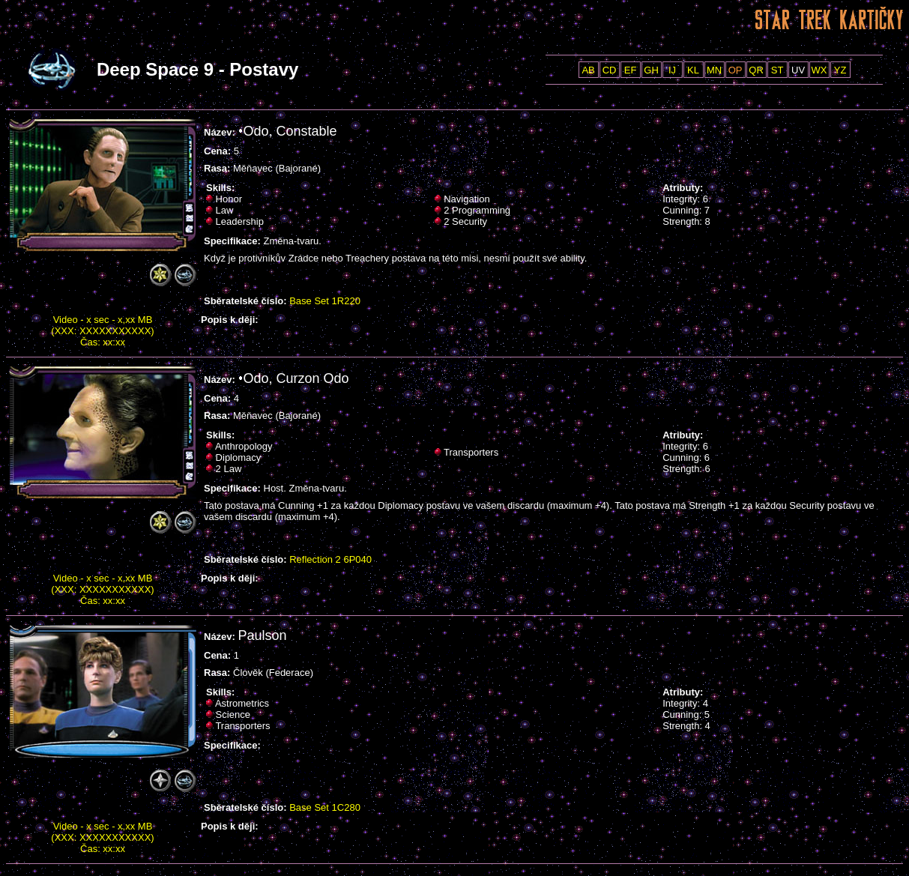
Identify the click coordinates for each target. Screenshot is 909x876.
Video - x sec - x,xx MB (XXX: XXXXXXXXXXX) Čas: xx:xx (102, 331)
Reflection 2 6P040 (330, 559)
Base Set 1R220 (324, 300)
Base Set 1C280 (324, 807)
